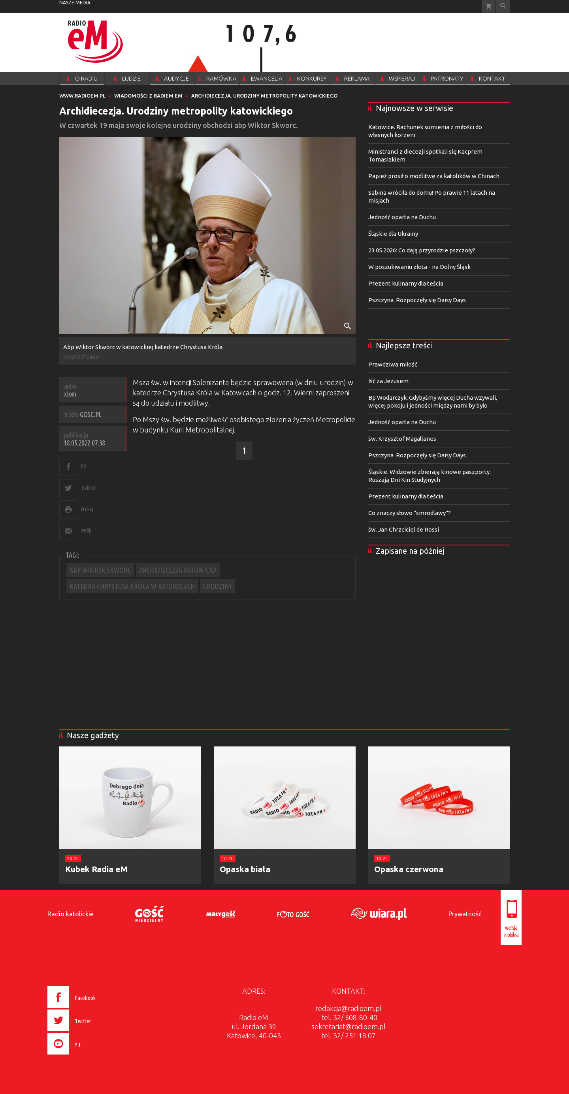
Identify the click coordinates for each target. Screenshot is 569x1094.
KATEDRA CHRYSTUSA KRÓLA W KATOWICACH (132, 586)
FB (84, 466)
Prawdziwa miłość (392, 364)
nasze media (74, 2)
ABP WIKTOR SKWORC (100, 570)
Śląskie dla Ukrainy (393, 233)
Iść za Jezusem (388, 381)
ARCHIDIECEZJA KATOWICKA (178, 570)
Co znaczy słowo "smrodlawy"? (409, 512)
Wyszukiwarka (503, 6)
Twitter (88, 487)
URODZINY (217, 586)
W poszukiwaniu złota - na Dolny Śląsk (419, 266)
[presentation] (88, 1055)
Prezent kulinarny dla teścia (405, 283)
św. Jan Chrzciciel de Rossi (403, 529)
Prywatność (464, 913)
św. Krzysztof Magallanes (402, 438)
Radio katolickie (70, 913)
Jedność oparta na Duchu (402, 217)
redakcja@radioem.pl (348, 1008)
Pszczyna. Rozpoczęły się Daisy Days (417, 300)
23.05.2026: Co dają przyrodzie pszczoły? (421, 250)
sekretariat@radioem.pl (348, 1026)
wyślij (86, 530)
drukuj (87, 509)
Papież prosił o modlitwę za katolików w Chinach (433, 176)
